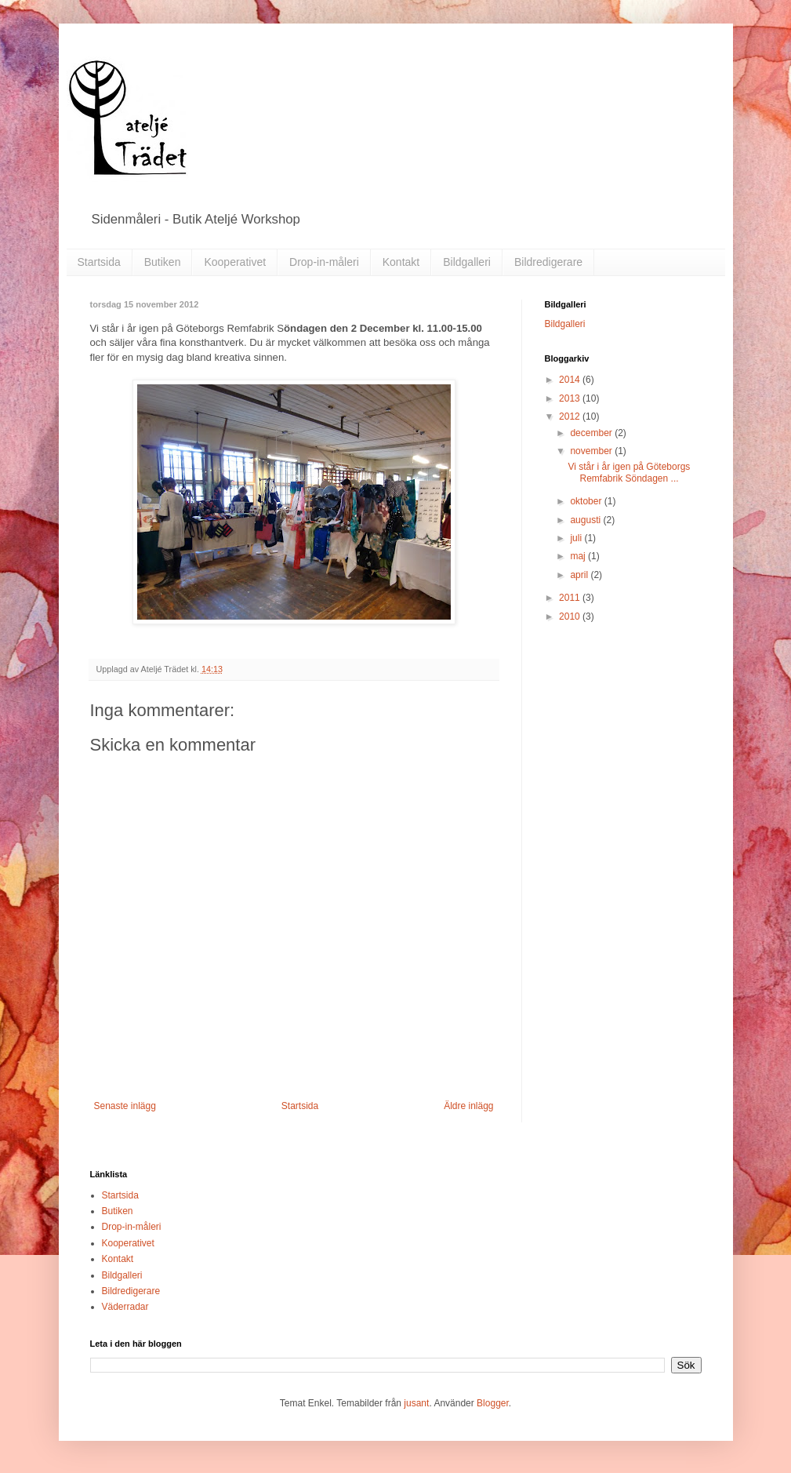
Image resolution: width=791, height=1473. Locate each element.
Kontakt (401, 262)
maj (579, 556)
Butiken (162, 262)
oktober (587, 501)
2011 (570, 597)
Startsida (99, 262)
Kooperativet (235, 262)
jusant (416, 1403)
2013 (570, 398)
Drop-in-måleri (324, 262)
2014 (570, 379)
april (580, 574)
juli (577, 538)
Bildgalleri (467, 262)
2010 (570, 616)
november (592, 451)
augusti (586, 520)
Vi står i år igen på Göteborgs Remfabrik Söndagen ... (629, 472)
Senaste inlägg (125, 1105)
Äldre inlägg (468, 1105)
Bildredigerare (548, 262)
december (592, 432)
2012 (570, 416)
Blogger (493, 1403)
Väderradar (125, 1306)
